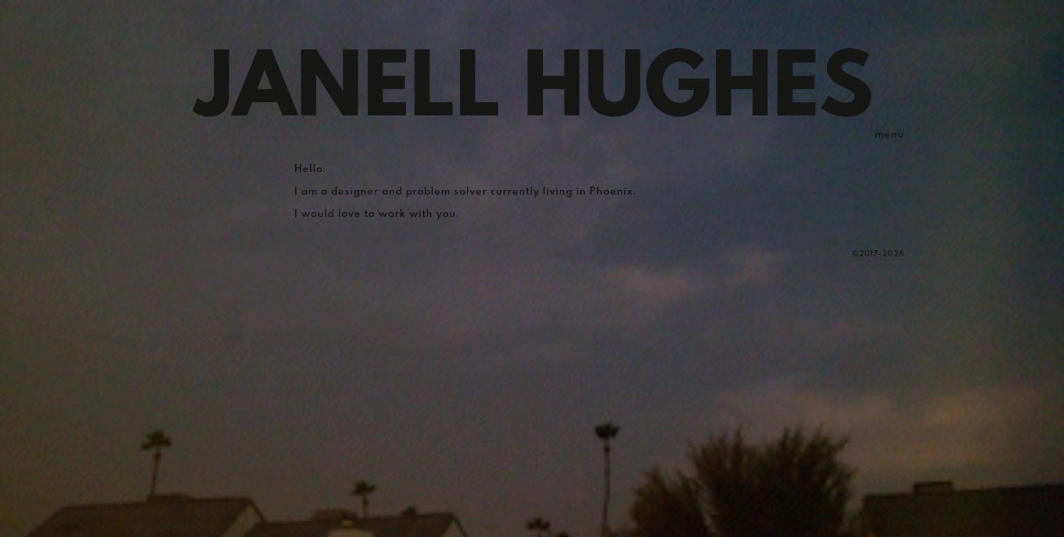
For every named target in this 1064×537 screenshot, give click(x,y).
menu (890, 134)
